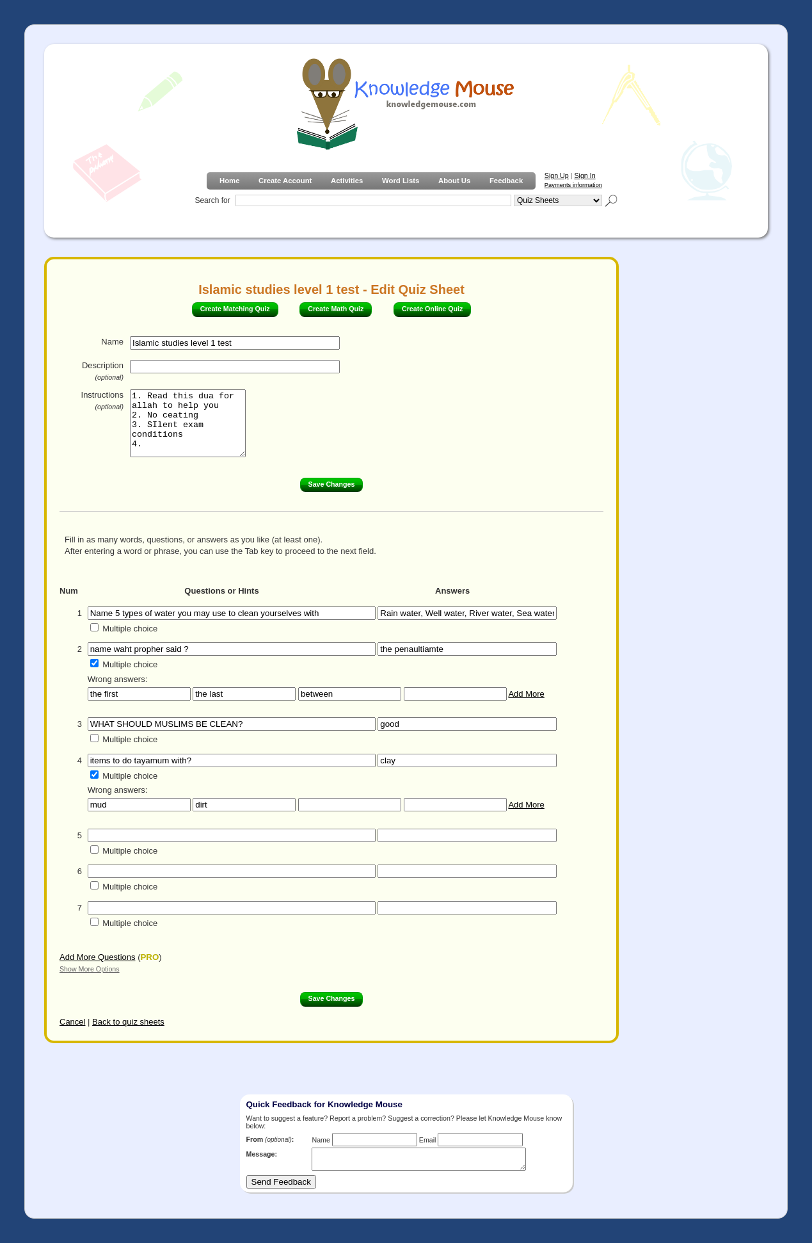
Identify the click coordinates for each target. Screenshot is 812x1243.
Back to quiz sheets (128, 1022)
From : (270, 1139)
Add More (526, 694)
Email (427, 1140)
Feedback (506, 180)
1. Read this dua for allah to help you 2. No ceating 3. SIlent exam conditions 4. (194, 423)
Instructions (102, 400)
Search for (212, 200)
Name (112, 341)
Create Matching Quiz (235, 309)
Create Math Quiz (335, 309)
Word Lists (400, 180)
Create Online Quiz (432, 309)
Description (102, 371)
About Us (454, 180)
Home (229, 180)
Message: (262, 1154)
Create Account (285, 180)
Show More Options (90, 969)
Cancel (72, 1022)
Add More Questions (98, 957)
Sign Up (557, 175)
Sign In (584, 175)
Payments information (573, 185)
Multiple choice (129, 628)
